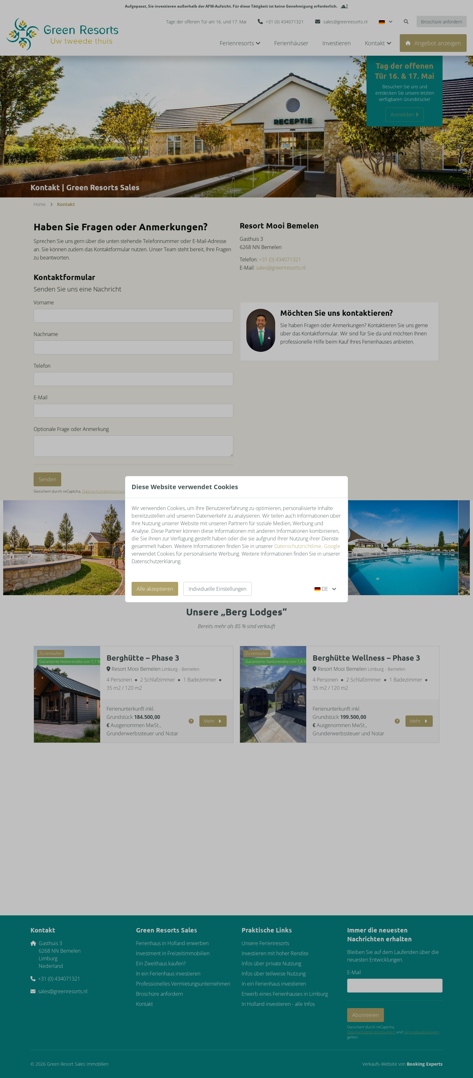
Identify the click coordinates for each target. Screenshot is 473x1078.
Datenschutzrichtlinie (297, 546)
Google (332, 546)
